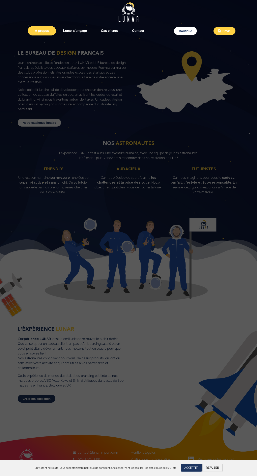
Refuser (212, 467)
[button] (185, 31)
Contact (138, 30)
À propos (42, 30)
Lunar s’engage (75, 30)
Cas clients (109, 30)
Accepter (191, 467)
